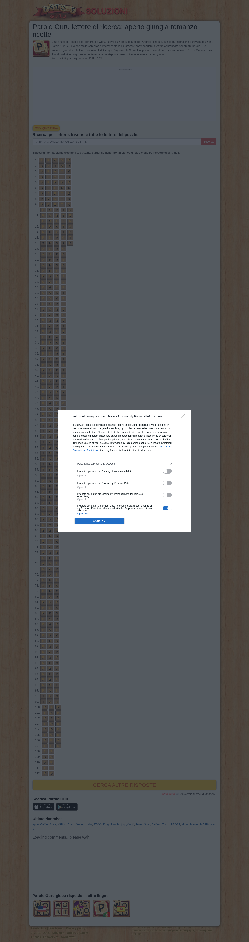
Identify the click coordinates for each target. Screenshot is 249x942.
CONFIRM (99, 521)
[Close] (184, 416)
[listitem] (124, 463)
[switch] (167, 471)
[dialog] (124, 471)
